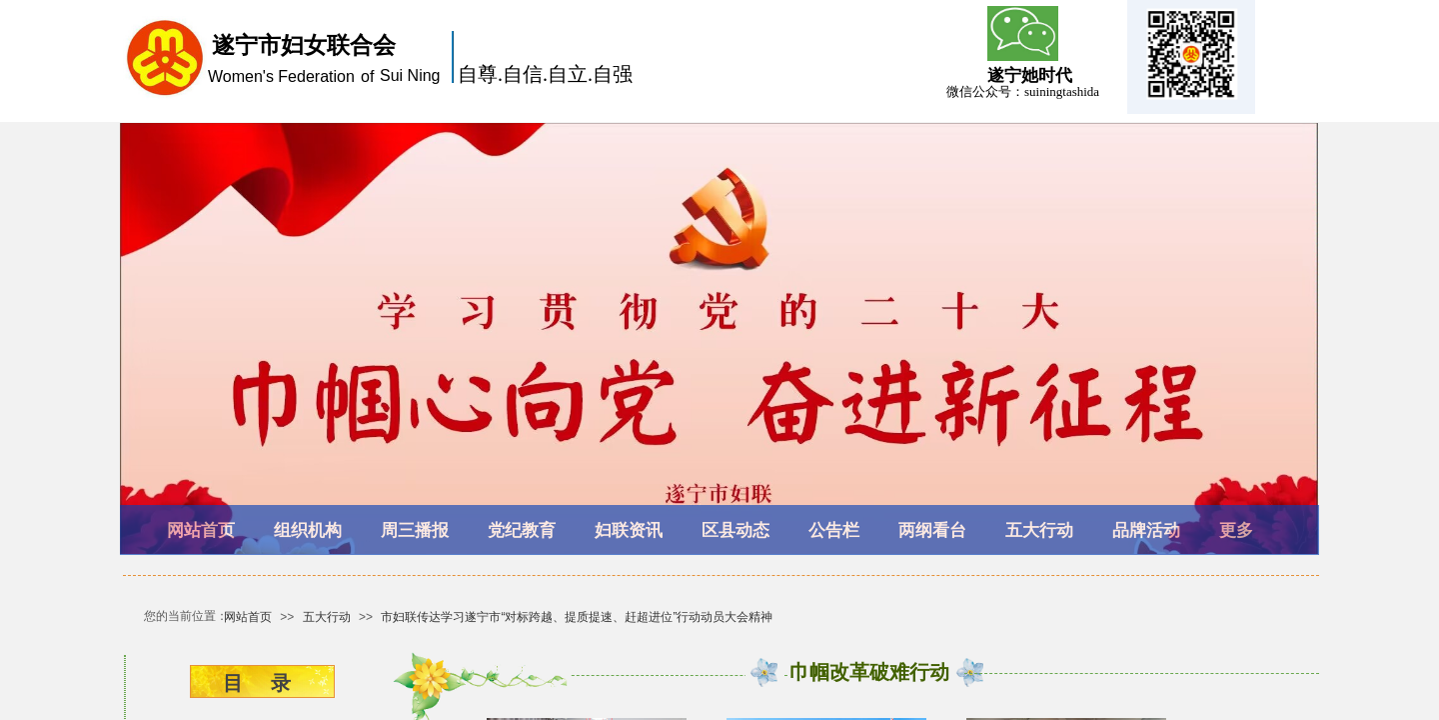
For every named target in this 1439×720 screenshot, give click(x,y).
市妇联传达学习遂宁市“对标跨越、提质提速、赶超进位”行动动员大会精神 (576, 617)
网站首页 (201, 530)
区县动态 (735, 530)
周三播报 (415, 530)
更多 (1236, 530)
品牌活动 (1146, 530)
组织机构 (308, 530)
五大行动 (1039, 530)
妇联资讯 (629, 530)
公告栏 (833, 530)
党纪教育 (522, 530)
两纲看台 (932, 530)
